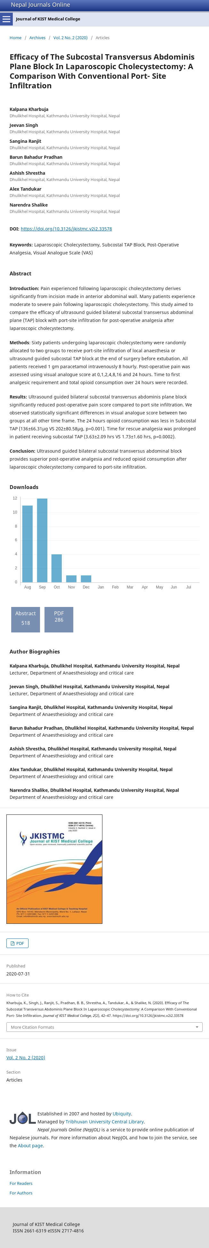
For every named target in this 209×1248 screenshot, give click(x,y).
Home (15, 37)
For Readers (21, 1183)
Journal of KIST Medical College (48, 19)
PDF (19, 943)
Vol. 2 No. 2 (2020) (70, 37)
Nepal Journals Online (40, 4)
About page (30, 1145)
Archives (37, 37)
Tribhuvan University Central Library (105, 1122)
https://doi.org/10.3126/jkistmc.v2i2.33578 (66, 229)
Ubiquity (122, 1114)
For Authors (21, 1193)
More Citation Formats (32, 1027)
